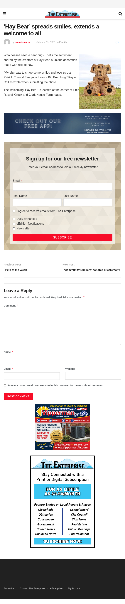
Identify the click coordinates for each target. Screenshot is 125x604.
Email (16, 180)
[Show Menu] (4, 13)
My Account (74, 593)
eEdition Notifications (30, 223)
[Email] (62, 187)
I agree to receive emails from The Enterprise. (46, 211)
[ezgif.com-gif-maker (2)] (62, 123)
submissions (22, 42)
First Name (20, 195)
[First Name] (37, 202)
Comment (11, 310)
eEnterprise (56, 593)
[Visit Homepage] (62, 14)
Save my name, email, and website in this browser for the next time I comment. (55, 390)
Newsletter (23, 228)
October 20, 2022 (45, 42)
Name (8, 357)
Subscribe (9, 593)
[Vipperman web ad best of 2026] (62, 431)
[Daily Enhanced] (14, 219)
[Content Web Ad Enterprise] (62, 506)
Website (70, 373)
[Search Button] (120, 13)
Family (63, 42)
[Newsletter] (14, 228)
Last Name (70, 195)
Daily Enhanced (26, 218)
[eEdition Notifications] (14, 224)
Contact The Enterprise (32, 593)
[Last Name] (87, 202)
